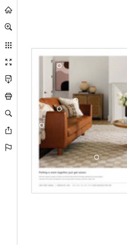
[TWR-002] (59, 109)
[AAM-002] (59, 65)
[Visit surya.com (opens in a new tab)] (8, 9)
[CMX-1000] (41, 125)
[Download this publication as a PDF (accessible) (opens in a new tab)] (8, 79)
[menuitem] (8, 35)
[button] (8, 26)
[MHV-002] (76, 100)
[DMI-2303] (96, 157)
